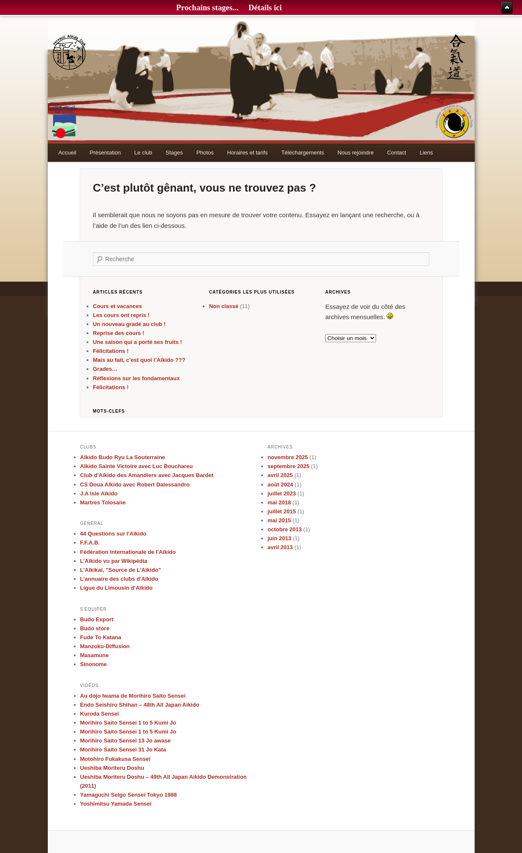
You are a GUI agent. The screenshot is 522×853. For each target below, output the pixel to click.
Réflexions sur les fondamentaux (136, 378)
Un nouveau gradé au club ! (129, 324)
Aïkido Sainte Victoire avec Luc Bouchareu (136, 466)
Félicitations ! (111, 351)
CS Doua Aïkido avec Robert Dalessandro (135, 484)
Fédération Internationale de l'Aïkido (128, 552)
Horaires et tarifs (247, 152)
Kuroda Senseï (99, 713)
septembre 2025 (288, 466)
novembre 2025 (288, 457)
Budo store (95, 628)
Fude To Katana (101, 637)
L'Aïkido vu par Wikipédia (114, 561)
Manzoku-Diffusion (105, 646)
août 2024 (280, 484)
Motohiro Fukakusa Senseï (115, 759)
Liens (426, 152)
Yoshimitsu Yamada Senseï (116, 804)
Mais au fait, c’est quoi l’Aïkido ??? (139, 360)
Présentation (105, 152)
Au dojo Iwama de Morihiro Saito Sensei (133, 696)
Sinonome (93, 664)
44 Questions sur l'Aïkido (113, 533)
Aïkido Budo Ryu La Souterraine (122, 457)
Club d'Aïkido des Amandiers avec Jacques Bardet (147, 475)
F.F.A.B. (90, 542)
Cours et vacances (117, 306)
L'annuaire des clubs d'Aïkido (119, 579)
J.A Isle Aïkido (99, 493)
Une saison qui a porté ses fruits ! (137, 342)
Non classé (224, 306)
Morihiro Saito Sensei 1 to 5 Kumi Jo (128, 722)
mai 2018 (279, 502)
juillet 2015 (282, 511)
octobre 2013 (285, 529)
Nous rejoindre (356, 152)
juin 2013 (280, 538)
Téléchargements (302, 152)
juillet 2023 (282, 493)
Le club (143, 152)
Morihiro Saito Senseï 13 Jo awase (125, 740)
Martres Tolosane (103, 502)
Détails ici (265, 7)
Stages (174, 152)
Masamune (94, 655)
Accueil (67, 152)
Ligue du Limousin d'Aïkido (116, 588)
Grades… (105, 369)
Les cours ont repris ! (121, 315)
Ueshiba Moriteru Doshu (112, 768)
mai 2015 (279, 520)
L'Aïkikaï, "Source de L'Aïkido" (120, 570)
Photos (204, 152)
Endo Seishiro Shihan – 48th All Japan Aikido (139, 705)
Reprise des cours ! (119, 333)
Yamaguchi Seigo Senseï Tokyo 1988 (128, 795)
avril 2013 (280, 547)
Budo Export (97, 619)
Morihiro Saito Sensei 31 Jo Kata (123, 749)
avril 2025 (280, 475)
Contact (396, 152)
